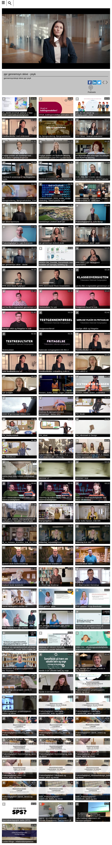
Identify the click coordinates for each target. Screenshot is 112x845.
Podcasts (92, 92)
